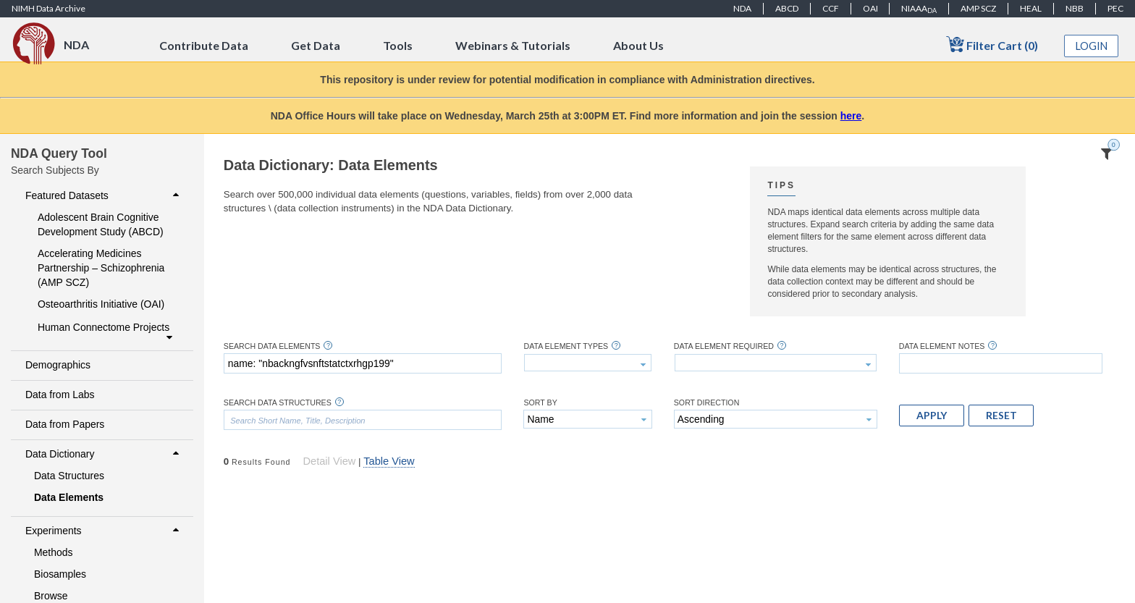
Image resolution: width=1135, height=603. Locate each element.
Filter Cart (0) (992, 44)
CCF (830, 8)
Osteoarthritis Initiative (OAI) (101, 304)
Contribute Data (203, 45)
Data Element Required (724, 346)
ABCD (786, 8)
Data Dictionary (103, 454)
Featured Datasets (103, 195)
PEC (1115, 8)
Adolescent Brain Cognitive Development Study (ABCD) (101, 224)
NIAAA (919, 8)
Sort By (540, 403)
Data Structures (69, 475)
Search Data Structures (278, 403)
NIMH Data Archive (48, 8)
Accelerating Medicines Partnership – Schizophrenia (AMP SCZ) (101, 268)
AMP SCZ (978, 8)
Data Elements (69, 497)
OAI (870, 8)
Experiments (103, 530)
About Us (638, 45)
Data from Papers (64, 424)
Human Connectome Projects (107, 332)
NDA (742, 8)
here (851, 116)
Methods (53, 552)
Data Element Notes (942, 346)
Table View (388, 461)
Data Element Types (565, 346)
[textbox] (363, 363)
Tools (398, 45)
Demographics (57, 365)
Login (1091, 46)
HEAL (1031, 8)
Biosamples (60, 574)
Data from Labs (59, 394)
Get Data (315, 45)
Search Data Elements (272, 346)
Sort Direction (707, 403)
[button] (931, 415)
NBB (1075, 8)
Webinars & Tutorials (512, 45)
